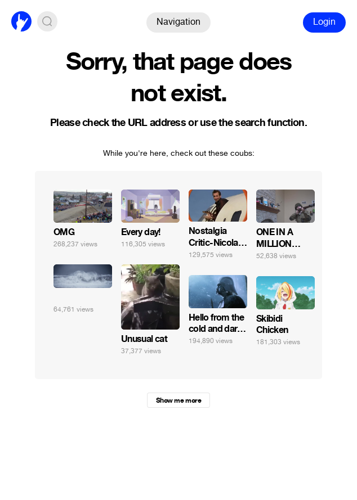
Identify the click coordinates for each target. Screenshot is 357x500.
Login (324, 22)
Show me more (178, 400)
